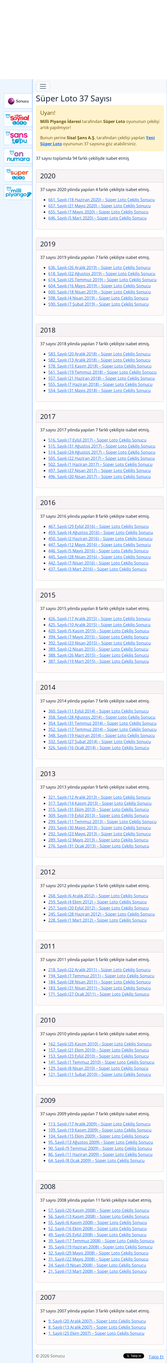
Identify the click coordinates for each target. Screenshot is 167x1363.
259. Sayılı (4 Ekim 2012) (97, 902)
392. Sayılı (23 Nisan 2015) (99, 643)
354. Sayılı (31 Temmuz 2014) (102, 723)
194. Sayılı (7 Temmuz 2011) (101, 976)
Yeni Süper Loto (18, 174)
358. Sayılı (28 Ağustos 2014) (101, 717)
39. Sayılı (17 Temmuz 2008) (101, 1241)
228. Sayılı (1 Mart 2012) (97, 920)
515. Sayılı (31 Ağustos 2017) (101, 446)
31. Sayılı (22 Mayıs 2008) (98, 1259)
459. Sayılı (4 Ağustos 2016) (100, 532)
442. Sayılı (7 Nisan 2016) (98, 563)
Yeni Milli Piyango (18, 192)
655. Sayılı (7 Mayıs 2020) (98, 212)
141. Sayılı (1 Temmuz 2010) (101, 1062)
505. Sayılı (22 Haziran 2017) (101, 458)
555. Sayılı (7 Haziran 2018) (100, 384)
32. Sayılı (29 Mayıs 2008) (98, 1253)
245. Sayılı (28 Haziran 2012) (101, 914)
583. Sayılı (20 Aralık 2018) (99, 354)
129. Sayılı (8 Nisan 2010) (98, 1068)
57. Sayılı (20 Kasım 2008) (98, 1210)
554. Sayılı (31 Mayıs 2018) (99, 390)
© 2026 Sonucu (50, 1356)
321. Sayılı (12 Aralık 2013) (99, 797)
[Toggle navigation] (43, 86)
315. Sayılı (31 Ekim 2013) (98, 809)
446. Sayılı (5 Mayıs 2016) (98, 551)
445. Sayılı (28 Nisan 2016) (99, 557)
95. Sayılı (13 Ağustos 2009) (100, 1142)
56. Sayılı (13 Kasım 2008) (98, 1216)
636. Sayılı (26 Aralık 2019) (99, 267)
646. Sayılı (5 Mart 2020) (97, 218)
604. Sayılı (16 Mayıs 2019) (99, 286)
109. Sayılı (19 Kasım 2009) (99, 1130)
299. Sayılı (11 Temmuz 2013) (102, 821)
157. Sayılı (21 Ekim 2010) (98, 1050)
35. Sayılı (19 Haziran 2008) (100, 1247)
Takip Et (156, 1357)
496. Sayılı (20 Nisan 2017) (99, 476)
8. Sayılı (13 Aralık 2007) (97, 1327)
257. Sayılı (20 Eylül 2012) (98, 908)
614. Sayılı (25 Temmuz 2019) (102, 280)
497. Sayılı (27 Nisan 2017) (99, 470)
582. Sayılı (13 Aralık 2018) (99, 360)
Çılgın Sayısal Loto (18, 119)
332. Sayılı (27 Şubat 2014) (99, 741)
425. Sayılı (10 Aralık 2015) (99, 625)
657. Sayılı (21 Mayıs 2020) (99, 206)
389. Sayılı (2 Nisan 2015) (98, 649)
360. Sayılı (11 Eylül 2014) (98, 711)
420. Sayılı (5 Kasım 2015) (98, 631)
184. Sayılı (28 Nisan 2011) (99, 982)
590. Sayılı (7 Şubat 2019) (98, 304)
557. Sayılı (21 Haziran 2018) (101, 378)
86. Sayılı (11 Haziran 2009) (100, 1154)
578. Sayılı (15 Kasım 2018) (99, 366)
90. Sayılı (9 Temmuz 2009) (100, 1148)
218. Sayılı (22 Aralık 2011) (99, 970)
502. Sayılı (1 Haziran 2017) (100, 464)
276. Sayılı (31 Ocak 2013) (98, 846)
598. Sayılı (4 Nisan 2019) (98, 298)
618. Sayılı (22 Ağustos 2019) (101, 273)
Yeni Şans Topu (18, 137)
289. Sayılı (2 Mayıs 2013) (98, 840)
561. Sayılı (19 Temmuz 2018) (102, 372)
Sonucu (18, 100)
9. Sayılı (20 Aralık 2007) (97, 1321)
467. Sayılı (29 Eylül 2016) (98, 526)
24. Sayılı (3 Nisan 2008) (97, 1265)
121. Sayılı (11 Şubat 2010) (99, 1074)
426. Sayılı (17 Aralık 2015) (99, 618)
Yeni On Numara (18, 155)
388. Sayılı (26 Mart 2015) (98, 655)
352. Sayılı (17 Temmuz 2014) (102, 729)
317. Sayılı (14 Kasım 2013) (99, 803)
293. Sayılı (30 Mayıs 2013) (99, 828)
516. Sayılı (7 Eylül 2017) (97, 440)
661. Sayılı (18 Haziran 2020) (101, 199)
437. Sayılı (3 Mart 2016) (97, 569)
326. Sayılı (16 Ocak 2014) (98, 747)
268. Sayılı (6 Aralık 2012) (98, 896)
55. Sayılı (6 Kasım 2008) (97, 1222)
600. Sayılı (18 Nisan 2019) (99, 292)
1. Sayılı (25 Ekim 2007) (96, 1333)
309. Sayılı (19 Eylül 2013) (98, 815)
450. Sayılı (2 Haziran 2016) (100, 538)
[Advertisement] (83, 39)
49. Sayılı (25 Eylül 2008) (97, 1234)
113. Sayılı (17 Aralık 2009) (99, 1124)
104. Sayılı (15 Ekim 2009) (98, 1136)
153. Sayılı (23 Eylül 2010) (98, 1056)
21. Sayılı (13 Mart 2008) (97, 1271)
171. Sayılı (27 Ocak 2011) (98, 994)
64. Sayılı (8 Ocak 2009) (96, 1160)
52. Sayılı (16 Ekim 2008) (97, 1228)
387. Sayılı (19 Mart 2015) (98, 661)
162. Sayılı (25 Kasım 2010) (99, 1044)
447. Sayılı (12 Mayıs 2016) (99, 544)
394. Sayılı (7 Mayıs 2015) (98, 637)
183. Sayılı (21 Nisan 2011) (99, 988)
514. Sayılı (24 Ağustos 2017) (101, 452)
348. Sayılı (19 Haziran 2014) (101, 735)
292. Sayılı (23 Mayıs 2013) (99, 834)
